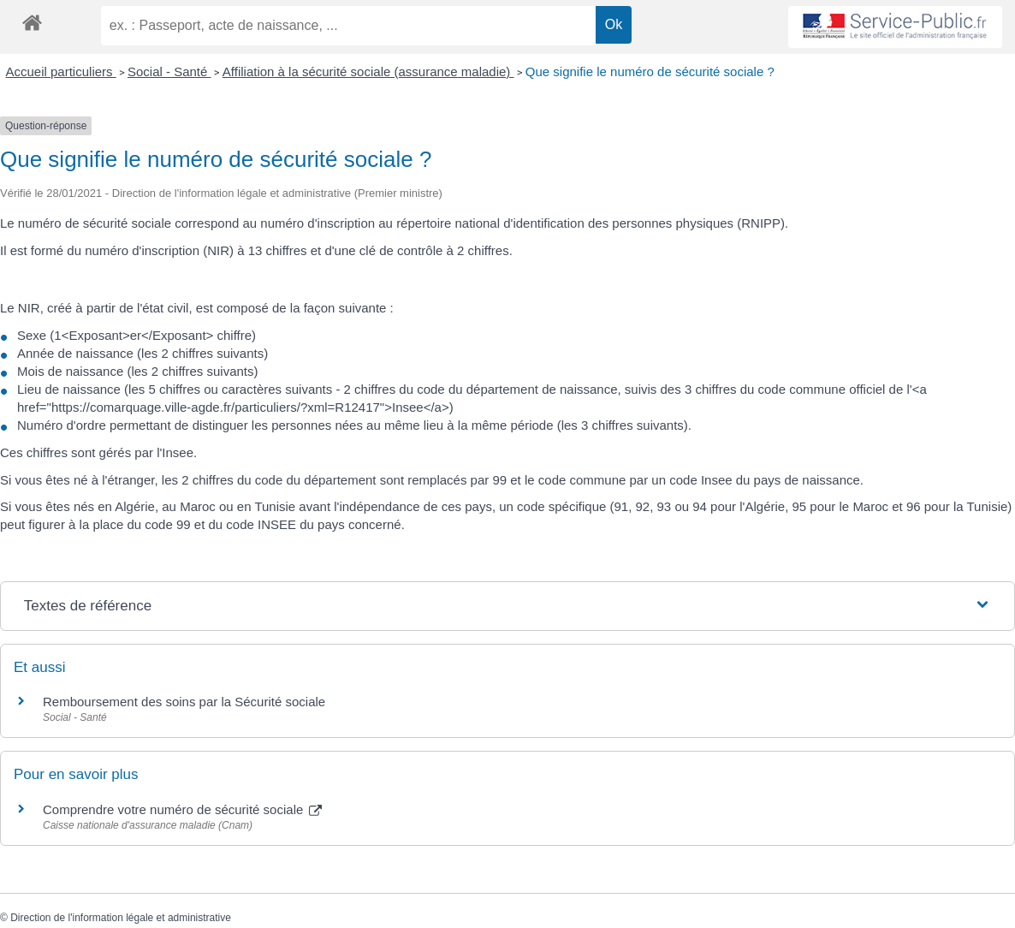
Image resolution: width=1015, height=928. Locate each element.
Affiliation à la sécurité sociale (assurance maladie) (368, 71)
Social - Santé (169, 71)
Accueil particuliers (61, 71)
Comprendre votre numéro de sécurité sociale (182, 809)
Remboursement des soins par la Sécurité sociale (184, 701)
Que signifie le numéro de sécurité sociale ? (650, 71)
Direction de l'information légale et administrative (120, 918)
